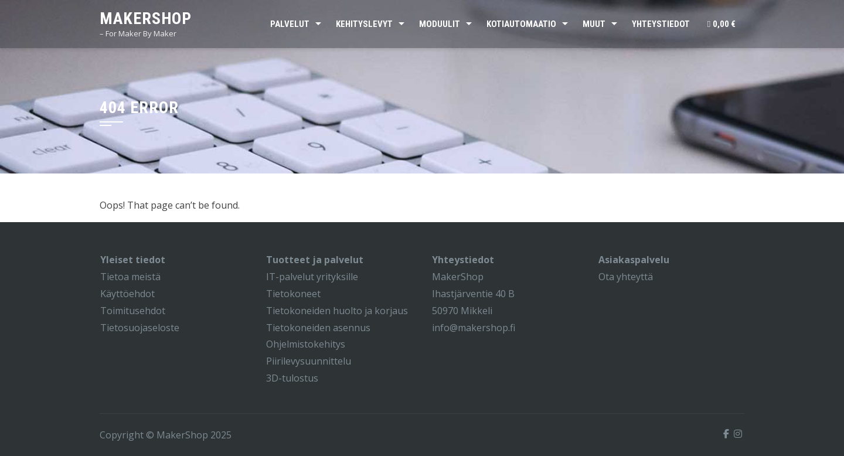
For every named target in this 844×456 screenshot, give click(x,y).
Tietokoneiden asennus (318, 327)
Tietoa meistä (130, 276)
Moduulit (439, 24)
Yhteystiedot (661, 24)
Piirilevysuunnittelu (308, 361)
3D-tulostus (292, 378)
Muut (594, 24)
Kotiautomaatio (521, 24)
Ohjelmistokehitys (305, 344)
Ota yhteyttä (625, 276)
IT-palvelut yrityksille (312, 276)
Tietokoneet (293, 293)
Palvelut (289, 24)
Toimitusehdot (132, 310)
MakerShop (146, 18)
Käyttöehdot (127, 293)
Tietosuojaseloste (139, 327)
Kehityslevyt (364, 24)
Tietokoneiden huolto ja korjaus (337, 310)
